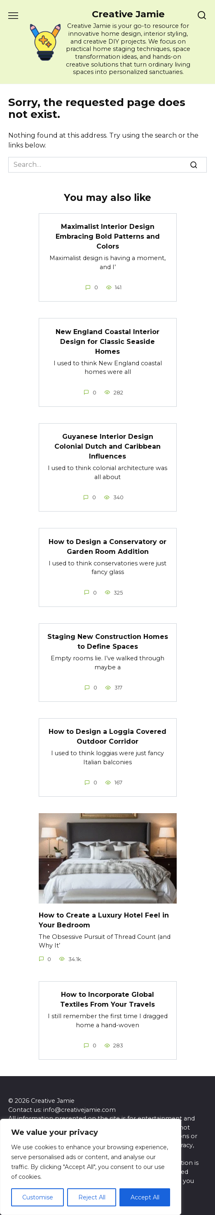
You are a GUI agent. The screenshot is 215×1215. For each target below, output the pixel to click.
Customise (37, 1197)
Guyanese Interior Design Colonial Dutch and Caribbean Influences (107, 446)
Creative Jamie (128, 14)
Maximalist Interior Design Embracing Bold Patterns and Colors (108, 236)
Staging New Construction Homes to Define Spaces (107, 641)
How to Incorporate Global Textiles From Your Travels (107, 999)
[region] (90, 1167)
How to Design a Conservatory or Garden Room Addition (107, 546)
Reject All (91, 1197)
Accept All (145, 1197)
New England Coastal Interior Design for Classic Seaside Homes (107, 341)
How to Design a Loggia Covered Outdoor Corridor (107, 736)
